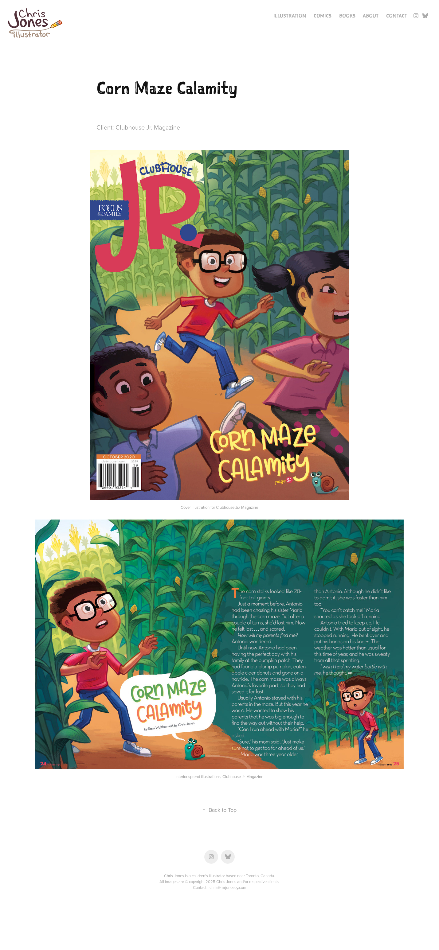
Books (347, 15)
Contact (396, 15)
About (370, 15)
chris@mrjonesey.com (228, 887)
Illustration (289, 15)
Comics (322, 15)
